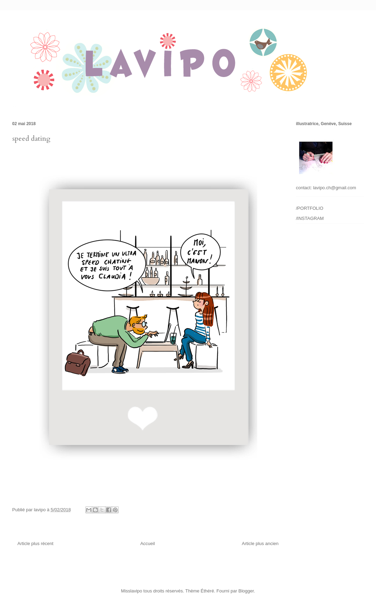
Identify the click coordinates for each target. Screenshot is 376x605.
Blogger (246, 590)
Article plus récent (35, 543)
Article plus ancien (260, 543)
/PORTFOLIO (309, 208)
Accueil (147, 543)
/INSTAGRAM (310, 218)
